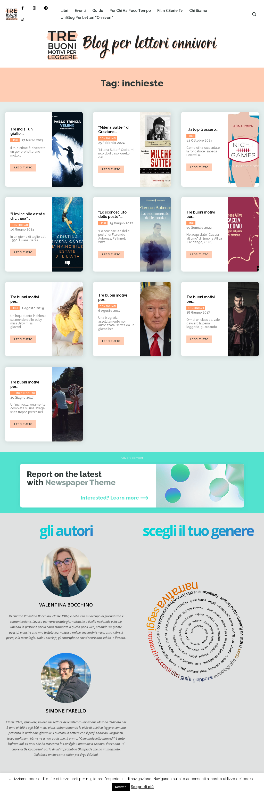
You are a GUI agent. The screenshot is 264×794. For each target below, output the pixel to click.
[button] (254, 14)
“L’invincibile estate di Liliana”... (27, 216)
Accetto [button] (121, 787)
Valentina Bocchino (66, 605)
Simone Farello (66, 711)
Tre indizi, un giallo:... (21, 131)
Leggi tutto (23, 167)
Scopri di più (142, 786)
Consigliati (108, 138)
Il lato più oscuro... (202, 129)
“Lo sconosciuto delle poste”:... (112, 214)
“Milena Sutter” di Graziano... (113, 129)
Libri (15, 140)
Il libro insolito (23, 393)
